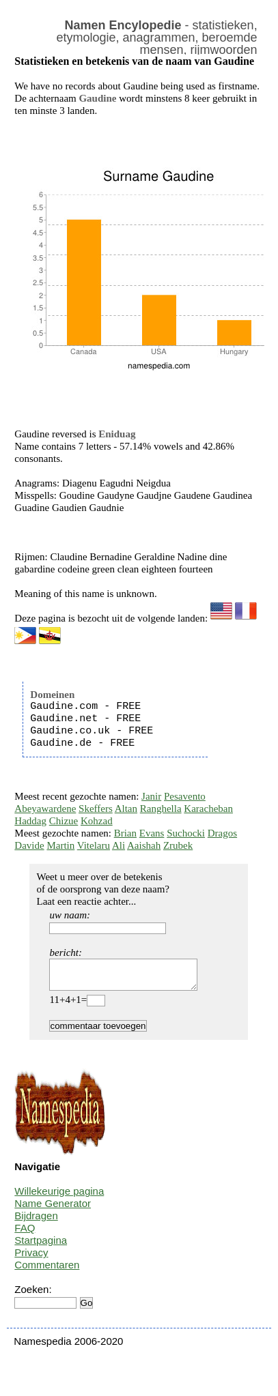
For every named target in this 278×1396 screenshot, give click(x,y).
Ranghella (161, 808)
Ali (118, 845)
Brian (125, 833)
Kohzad (97, 820)
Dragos (222, 833)
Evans (152, 833)
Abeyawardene (45, 808)
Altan (126, 808)
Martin (60, 845)
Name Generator (52, 1209)
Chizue (64, 820)
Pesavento (185, 796)
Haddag (30, 820)
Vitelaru (93, 845)
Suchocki (186, 833)
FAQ (24, 1234)
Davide (29, 845)
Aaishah (144, 845)
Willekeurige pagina (59, 1197)
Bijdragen (35, 1221)
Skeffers (96, 808)
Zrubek (178, 845)
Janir (151, 796)
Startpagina (40, 1246)
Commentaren (46, 1271)
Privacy (31, 1258)
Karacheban (208, 808)
